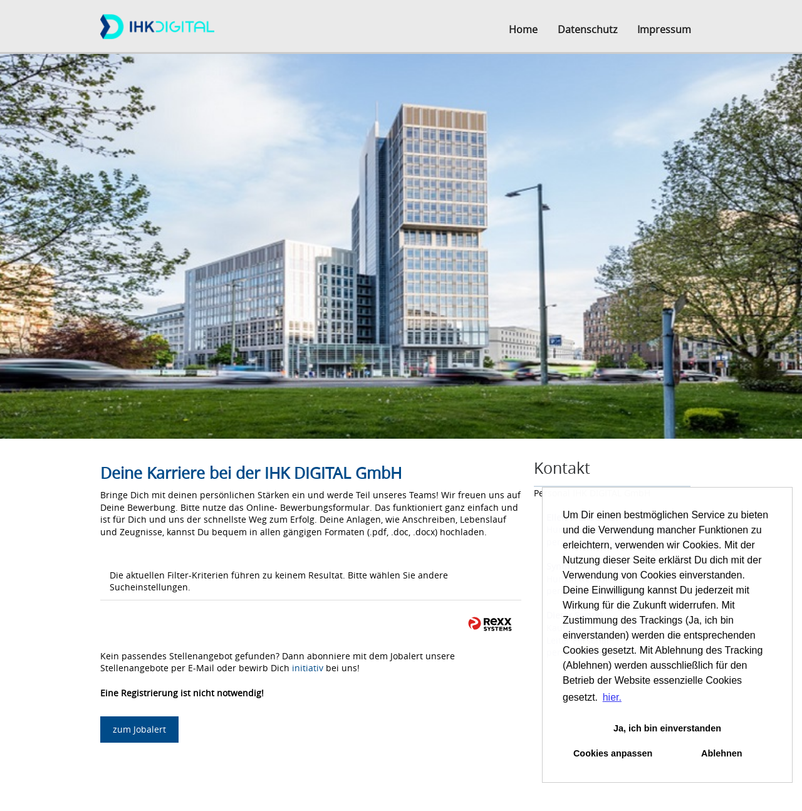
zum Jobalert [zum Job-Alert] (139, 729)
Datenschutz (587, 29)
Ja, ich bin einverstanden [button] (667, 728)
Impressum (664, 29)
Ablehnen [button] (721, 753)
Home (523, 29)
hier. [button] (612, 697)
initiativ (307, 668)
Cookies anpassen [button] (612, 753)
